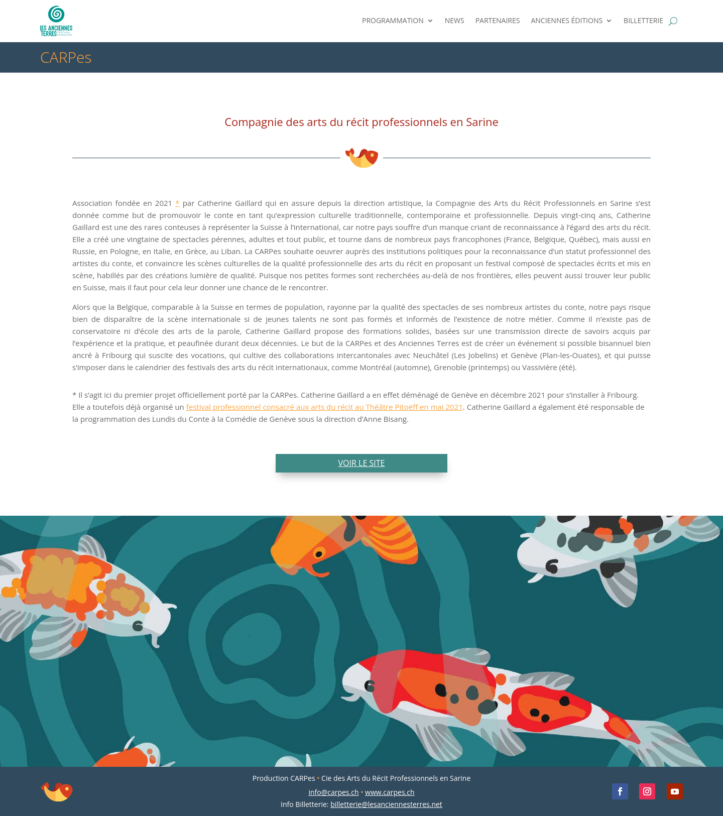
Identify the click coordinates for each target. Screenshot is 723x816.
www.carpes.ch (390, 792)
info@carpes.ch (333, 792)
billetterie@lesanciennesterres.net (386, 804)
